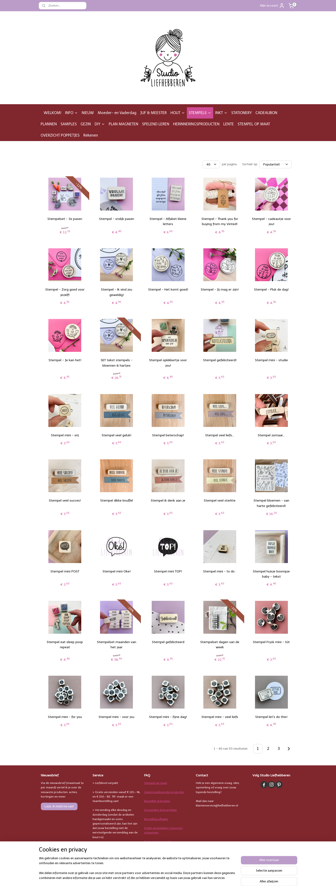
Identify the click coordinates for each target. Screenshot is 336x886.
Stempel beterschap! (168, 435)
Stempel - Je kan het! (64, 360)
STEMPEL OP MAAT (254, 124)
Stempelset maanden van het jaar (116, 644)
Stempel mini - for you (65, 717)
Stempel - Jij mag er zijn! (220, 289)
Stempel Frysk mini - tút (271, 642)
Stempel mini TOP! (168, 571)
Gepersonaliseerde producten (164, 792)
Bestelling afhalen (156, 819)
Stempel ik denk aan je (168, 500)
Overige (149, 859)
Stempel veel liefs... (219, 435)
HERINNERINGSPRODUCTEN (196, 124)
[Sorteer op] (275, 164)
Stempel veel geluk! (116, 435)
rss (197, 877)
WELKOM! (52, 113)
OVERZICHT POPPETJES (60, 135)
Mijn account (272, 5)
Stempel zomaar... (271, 435)
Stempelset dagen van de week (219, 644)
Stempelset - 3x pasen (64, 219)
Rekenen (90, 135)
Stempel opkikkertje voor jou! (168, 362)
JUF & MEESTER (153, 113)
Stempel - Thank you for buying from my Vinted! (219, 221)
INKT (221, 113)
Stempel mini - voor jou (116, 717)
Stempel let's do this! (271, 717)
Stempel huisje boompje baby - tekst (271, 574)
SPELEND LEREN (155, 124)
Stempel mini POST (64, 571)
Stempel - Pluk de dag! (271, 289)
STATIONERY (241, 113)
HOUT (177, 113)
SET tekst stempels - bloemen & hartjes (116, 362)
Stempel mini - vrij (65, 435)
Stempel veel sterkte (220, 500)
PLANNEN (49, 124)
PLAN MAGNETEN (123, 124)
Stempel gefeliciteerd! (219, 360)
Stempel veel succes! (65, 500)
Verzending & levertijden (160, 810)
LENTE (228, 124)
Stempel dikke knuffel (116, 500)
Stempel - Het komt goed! (168, 289)
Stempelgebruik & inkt (159, 850)
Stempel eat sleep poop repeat (65, 644)
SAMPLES (69, 124)
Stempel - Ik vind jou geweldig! (116, 292)
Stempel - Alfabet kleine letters (168, 221)
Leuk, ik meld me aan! (59, 806)
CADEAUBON (266, 113)
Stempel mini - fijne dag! (168, 717)
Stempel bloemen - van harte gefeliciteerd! (271, 503)
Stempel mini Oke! (116, 571)
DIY (100, 124)
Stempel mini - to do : (219, 571)
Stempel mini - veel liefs (219, 717)
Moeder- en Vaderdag (117, 113)
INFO (71, 113)
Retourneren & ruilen (158, 841)
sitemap (188, 877)
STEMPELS (200, 113)
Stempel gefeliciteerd (168, 642)
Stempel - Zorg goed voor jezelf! (64, 292)
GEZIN (86, 124)
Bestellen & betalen (157, 801)
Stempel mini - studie (271, 360)
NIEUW (88, 113)
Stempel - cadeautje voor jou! (271, 221)
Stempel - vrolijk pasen (116, 219)
